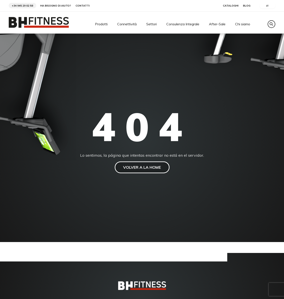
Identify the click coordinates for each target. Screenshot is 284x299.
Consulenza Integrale (182, 24)
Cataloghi (230, 5)
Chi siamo (242, 24)
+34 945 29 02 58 (22, 5)
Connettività (127, 24)
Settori (151, 24)
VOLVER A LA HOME (142, 167)
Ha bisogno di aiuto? (55, 5)
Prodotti (101, 24)
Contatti (83, 5)
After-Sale (217, 24)
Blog (246, 5)
